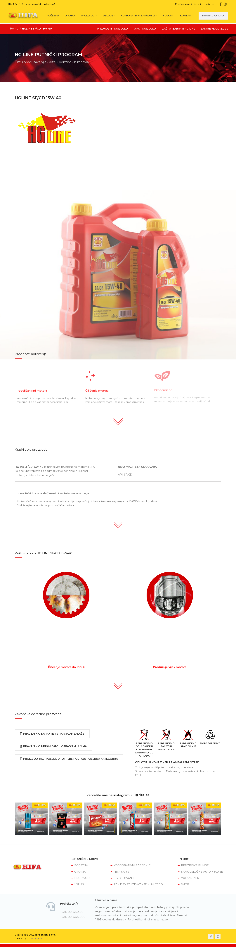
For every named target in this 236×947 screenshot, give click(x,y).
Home (14, 28)
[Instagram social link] (225, 4)
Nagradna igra (213, 15)
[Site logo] (23, 15)
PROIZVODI (81, 878)
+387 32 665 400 (73, 917)
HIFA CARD (119, 872)
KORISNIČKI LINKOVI (84, 859)
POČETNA (79, 865)
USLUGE (78, 884)
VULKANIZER (188, 878)
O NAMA (78, 871)
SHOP (183, 884)
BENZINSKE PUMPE (193, 865)
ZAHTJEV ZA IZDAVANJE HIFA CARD (136, 884)
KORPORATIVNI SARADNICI (130, 865)
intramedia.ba (35, 938)
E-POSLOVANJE (122, 878)
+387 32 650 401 (72, 912)
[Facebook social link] (220, 4)
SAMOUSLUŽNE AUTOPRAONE (200, 871)
